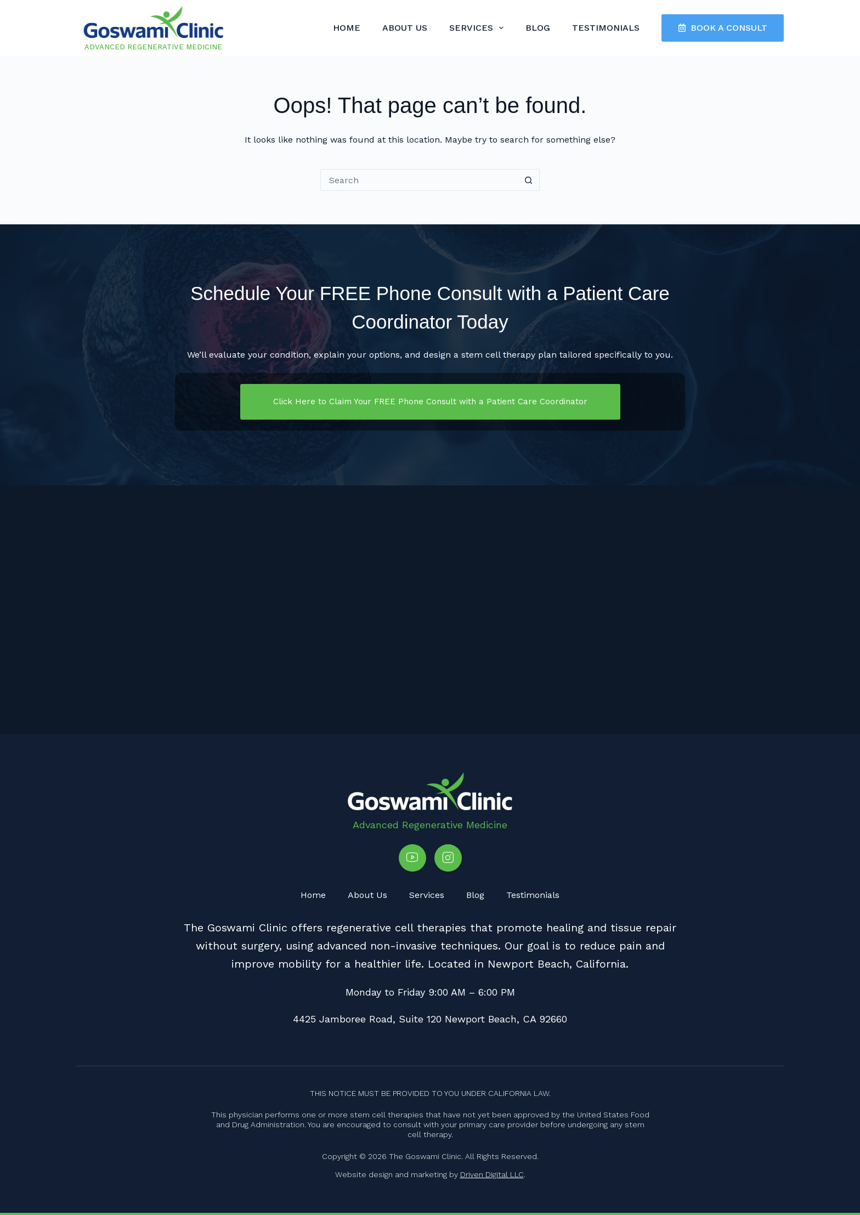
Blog (537, 27)
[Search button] (529, 180)
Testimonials (606, 27)
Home (346, 27)
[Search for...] (419, 180)
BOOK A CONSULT (722, 27)
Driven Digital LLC (492, 1174)
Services (478, 28)
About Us (404, 27)
